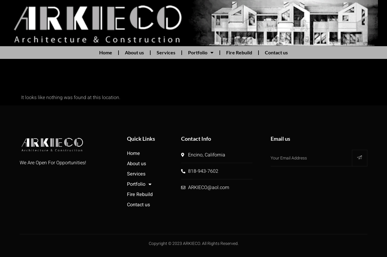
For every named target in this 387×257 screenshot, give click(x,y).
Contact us (276, 52)
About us (134, 52)
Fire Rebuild (239, 52)
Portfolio (200, 52)
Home (105, 52)
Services (166, 52)
